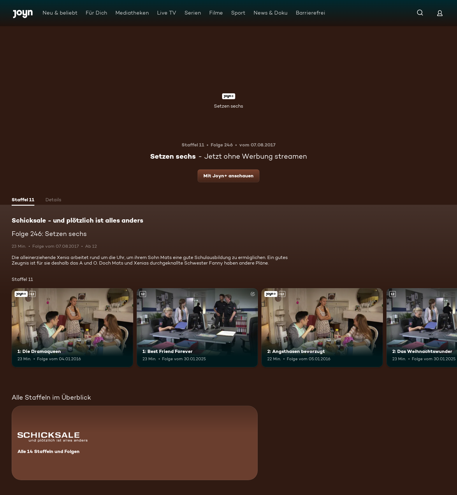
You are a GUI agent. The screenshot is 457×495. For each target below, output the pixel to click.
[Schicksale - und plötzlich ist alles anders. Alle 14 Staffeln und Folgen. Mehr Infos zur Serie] (135, 443)
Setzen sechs (228, 106)
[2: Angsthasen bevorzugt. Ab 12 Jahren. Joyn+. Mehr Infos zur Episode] (322, 327)
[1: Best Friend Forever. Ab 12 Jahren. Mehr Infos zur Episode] (197, 327)
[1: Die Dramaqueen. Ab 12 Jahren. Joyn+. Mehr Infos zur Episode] (72, 327)
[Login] (440, 13)
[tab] (23, 200)
